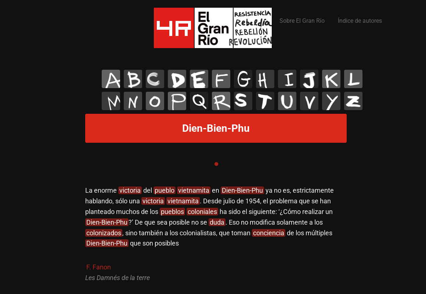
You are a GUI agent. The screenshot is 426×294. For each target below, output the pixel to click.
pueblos (172, 211)
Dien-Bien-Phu (242, 190)
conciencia (268, 233)
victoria (130, 190)
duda (217, 222)
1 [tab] (216, 164)
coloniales (202, 211)
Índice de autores (360, 20)
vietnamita (193, 190)
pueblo (164, 190)
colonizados (103, 233)
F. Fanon (98, 267)
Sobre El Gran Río (302, 20)
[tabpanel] (216, 234)
